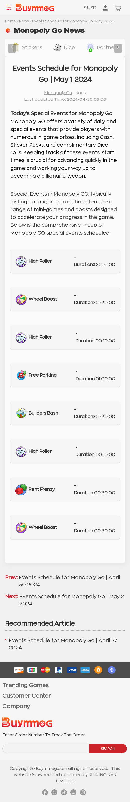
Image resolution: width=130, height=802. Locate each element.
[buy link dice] (63, 47)
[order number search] (46, 748)
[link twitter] (54, 793)
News (24, 21)
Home (10, 21)
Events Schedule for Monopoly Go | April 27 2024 (63, 644)
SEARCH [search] (108, 748)
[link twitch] (73, 793)
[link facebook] (45, 793)
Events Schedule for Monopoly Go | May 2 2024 (71, 600)
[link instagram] (83, 793)
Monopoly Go (58, 93)
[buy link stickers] (26, 47)
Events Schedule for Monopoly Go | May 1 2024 (73, 21)
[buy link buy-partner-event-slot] (102, 47)
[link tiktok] (64, 793)
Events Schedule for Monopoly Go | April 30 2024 (69, 581)
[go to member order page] (105, 8)
